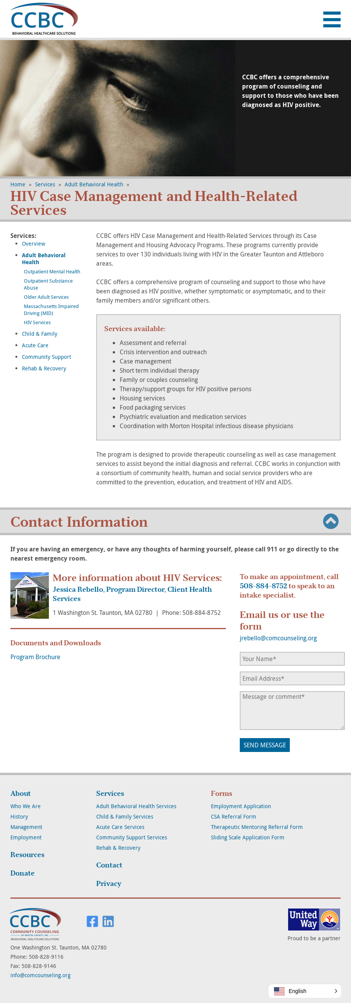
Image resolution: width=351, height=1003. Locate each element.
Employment (26, 837)
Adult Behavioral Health (94, 184)
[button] (304, 991)
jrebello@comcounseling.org (278, 638)
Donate (22, 873)
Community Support (46, 356)
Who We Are (25, 806)
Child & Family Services (124, 816)
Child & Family (39, 333)
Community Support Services (131, 837)
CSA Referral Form (233, 816)
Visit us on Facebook (92, 921)
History (19, 816)
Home (17, 184)
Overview (33, 243)
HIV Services (37, 322)
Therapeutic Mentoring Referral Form (257, 827)
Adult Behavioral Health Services (136, 806)
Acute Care (35, 345)
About (20, 793)
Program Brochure (35, 657)
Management (26, 827)
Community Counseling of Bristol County (47, 19)
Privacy (108, 883)
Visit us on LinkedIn (108, 921)
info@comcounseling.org (40, 975)
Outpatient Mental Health (52, 271)
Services (45, 184)
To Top (331, 521)
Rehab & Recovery (44, 368)
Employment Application (241, 806)
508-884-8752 (263, 586)
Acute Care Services (120, 827)
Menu (332, 19)
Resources (27, 855)
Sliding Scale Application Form (247, 837)
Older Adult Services (46, 296)
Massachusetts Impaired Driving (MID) (51, 309)
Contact (109, 865)
